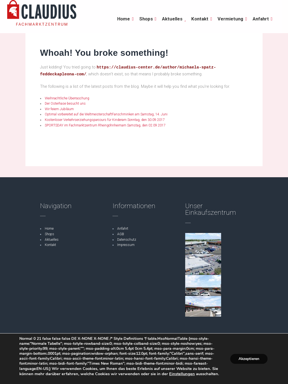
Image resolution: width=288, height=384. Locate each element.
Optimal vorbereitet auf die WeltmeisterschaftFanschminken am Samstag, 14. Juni (106, 114)
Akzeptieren (248, 358)
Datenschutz (126, 240)
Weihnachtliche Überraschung (67, 98)
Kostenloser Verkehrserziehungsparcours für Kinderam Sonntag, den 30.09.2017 (105, 120)
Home (49, 229)
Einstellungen (182, 373)
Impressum (126, 245)
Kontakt (50, 245)
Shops (49, 234)
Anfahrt (122, 229)
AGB (120, 234)
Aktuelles (52, 240)
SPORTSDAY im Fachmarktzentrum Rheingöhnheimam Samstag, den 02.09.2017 (105, 125)
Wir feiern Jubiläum (59, 109)
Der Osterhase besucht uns (65, 103)
